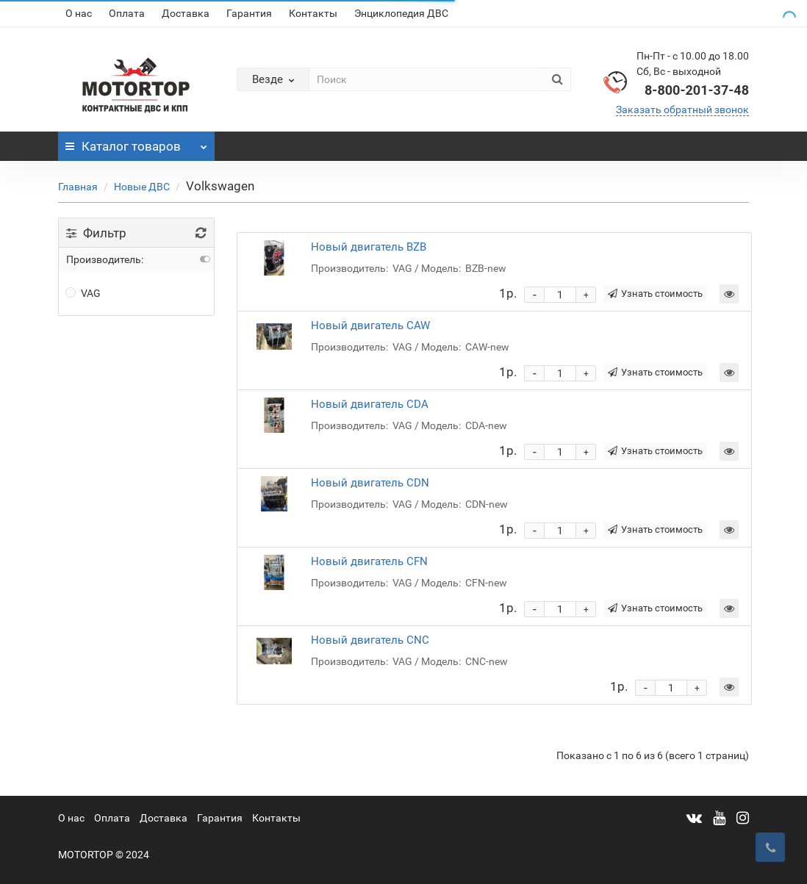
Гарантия (249, 13)
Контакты (313, 13)
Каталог (136, 143)
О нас (78, 13)
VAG (83, 293)
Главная (78, 187)
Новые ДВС (142, 187)
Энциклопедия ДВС (401, 13)
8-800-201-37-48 (697, 90)
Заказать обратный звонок (682, 109)
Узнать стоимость (655, 293)
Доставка (185, 13)
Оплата (127, 13)
